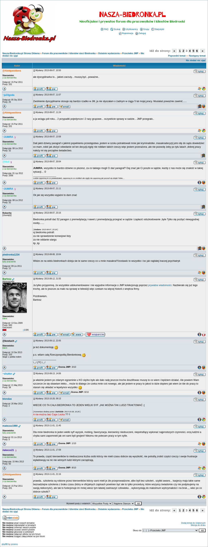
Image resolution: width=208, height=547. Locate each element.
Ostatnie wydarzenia (109, 53)
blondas (7, 398)
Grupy (144, 29)
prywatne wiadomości (160, 285)
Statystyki (158, 29)
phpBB (5, 544)
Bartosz (6, 279)
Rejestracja (126, 33)
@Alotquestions (11, 70)
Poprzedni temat (177, 55)
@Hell (5, 161)
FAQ (104, 29)
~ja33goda (8, 95)
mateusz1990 (10, 425)
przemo (14, 544)
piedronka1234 (11, 254)
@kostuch (8, 341)
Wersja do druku (198, 525)
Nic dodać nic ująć (196, 60)
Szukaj (115, 29)
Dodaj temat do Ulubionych (193, 523)
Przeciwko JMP (130, 53)
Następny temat (197, 55)
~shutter (7, 373)
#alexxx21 (8, 450)
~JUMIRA (7, 137)
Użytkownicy (130, 29)
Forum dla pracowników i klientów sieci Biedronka (68, 53)
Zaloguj (140, 33)
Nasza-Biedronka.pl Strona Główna (21, 53)
